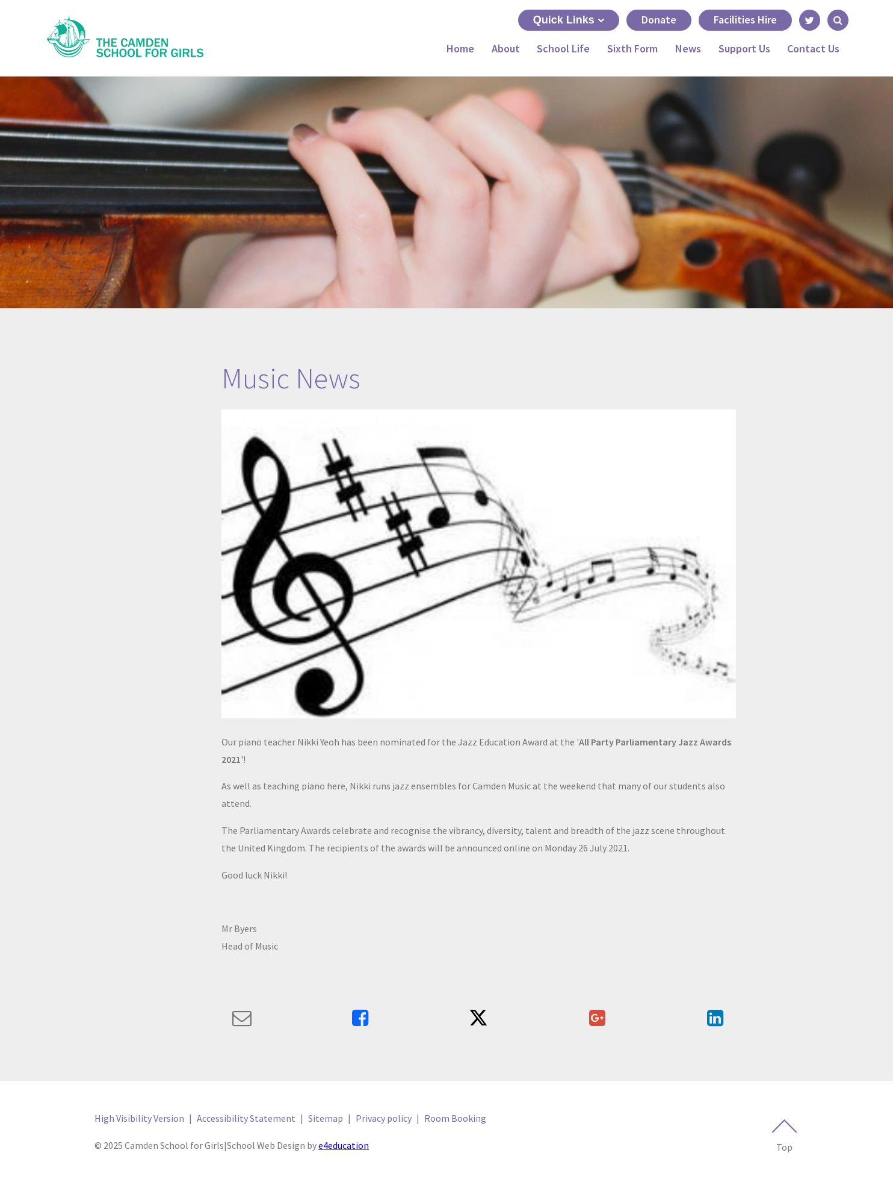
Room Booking (455, 1118)
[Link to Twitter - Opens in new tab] (809, 20)
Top (784, 1136)
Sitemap (325, 1118)
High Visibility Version (139, 1118)
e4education (343, 1145)
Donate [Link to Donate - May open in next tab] (658, 19)
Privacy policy (384, 1118)
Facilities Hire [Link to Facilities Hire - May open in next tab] (745, 19)
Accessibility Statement (246, 1118)
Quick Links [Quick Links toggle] (568, 20)
